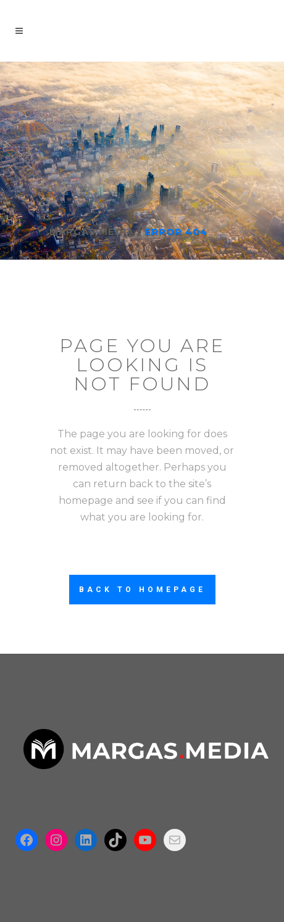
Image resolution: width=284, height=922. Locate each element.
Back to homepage (142, 589)
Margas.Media (91, 231)
